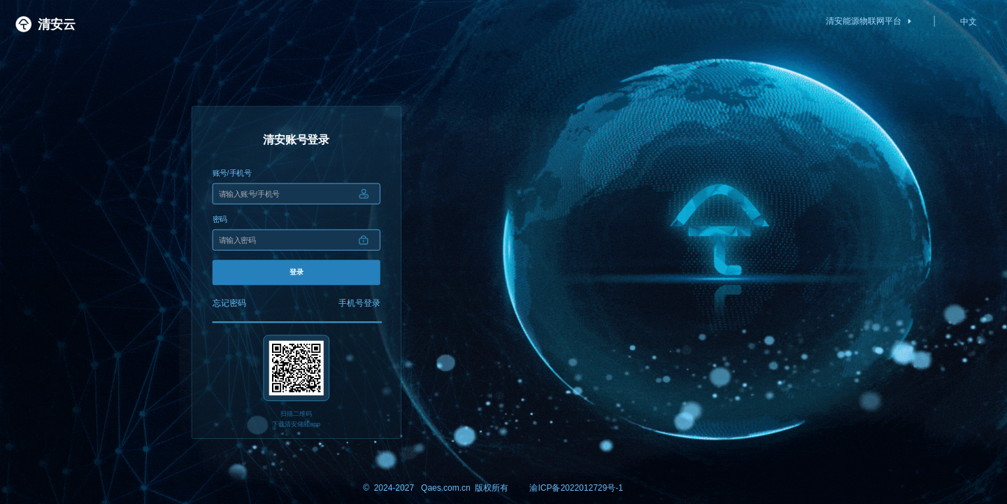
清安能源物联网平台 (869, 20)
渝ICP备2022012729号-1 (575, 487)
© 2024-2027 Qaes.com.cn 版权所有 (435, 487)
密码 (220, 219)
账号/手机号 (232, 173)
